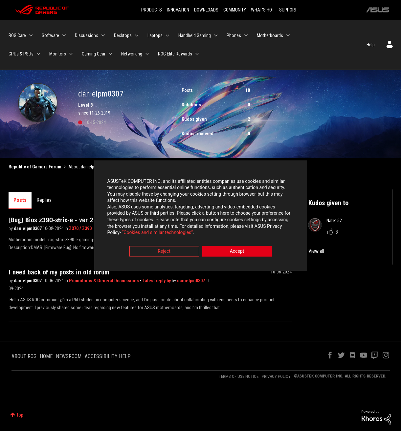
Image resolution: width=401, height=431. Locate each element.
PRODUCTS (151, 9)
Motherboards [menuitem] (270, 35)
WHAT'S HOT (262, 9)
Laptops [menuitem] (155, 35)
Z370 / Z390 (80, 228)
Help (371, 44)
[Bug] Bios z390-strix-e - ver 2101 (56, 220)
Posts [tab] (20, 200)
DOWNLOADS (206, 9)
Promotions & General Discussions (104, 280)
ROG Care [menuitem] (17, 35)
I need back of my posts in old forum (59, 272)
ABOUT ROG (23, 356)
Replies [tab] (44, 200)
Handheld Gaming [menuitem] (194, 35)
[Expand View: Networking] (147, 53)
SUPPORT (288, 9)
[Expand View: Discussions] (103, 35)
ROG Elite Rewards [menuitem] (175, 53)
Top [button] (19, 415)
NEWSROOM (68, 356)
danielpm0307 (28, 228)
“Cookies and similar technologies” (157, 233)
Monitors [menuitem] (57, 53)
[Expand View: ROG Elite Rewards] (197, 53)
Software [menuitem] (50, 35)
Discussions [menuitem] (86, 35)
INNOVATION (178, 9)
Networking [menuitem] (131, 53)
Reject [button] (164, 251)
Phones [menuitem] (234, 35)
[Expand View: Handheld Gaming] (215, 35)
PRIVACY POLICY (276, 376)
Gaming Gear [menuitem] (93, 53)
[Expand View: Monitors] (71, 53)
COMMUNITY (234, 9)
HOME (46, 356)
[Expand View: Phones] (246, 35)
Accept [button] (237, 251)
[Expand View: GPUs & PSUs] (38, 53)
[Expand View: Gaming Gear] (110, 53)
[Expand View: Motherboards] (288, 35)
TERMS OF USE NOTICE (238, 376)
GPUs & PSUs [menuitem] (21, 53)
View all (316, 251)
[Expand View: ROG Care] (31, 35)
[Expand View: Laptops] (167, 35)
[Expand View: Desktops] (136, 35)
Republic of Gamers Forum (35, 166)
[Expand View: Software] (64, 35)
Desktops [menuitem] (123, 35)
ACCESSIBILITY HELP (108, 356)
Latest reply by (157, 280)
